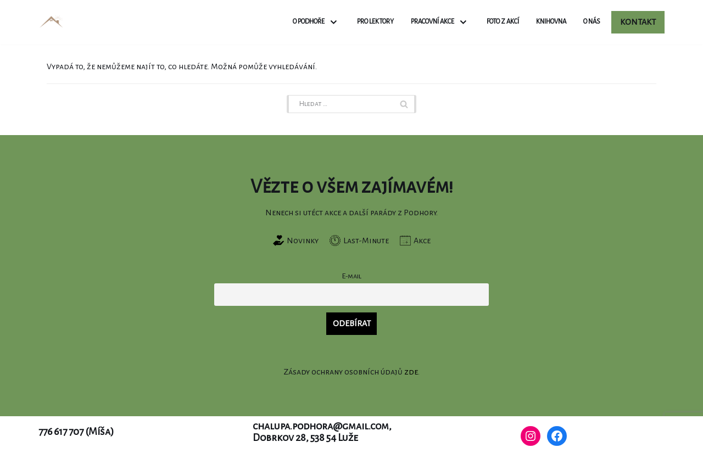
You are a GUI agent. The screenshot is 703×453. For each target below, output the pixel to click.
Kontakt (638, 22)
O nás (591, 21)
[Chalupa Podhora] (51, 22)
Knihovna (551, 21)
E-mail (351, 276)
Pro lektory (375, 21)
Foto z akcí (503, 21)
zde (411, 371)
